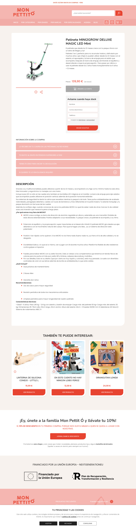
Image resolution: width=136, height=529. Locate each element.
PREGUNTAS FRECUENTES (66, 501)
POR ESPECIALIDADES (72, 22)
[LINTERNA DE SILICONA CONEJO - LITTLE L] (29, 368)
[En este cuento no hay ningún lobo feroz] (68, 368)
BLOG (96, 22)
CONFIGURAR (87, 523)
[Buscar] (119, 13)
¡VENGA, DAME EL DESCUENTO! (68, 436)
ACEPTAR (48, 523)
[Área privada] (106, 22)
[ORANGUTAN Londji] (107, 368)
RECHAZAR (68, 523)
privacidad (91, 120)
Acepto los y (83, 120)
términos (82, 120)
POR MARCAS (56, 22)
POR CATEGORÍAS (28, 22)
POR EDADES (43, 22)
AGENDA (87, 22)
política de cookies (69, 517)
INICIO (15, 22)
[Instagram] (111, 501)
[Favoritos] (112, 22)
